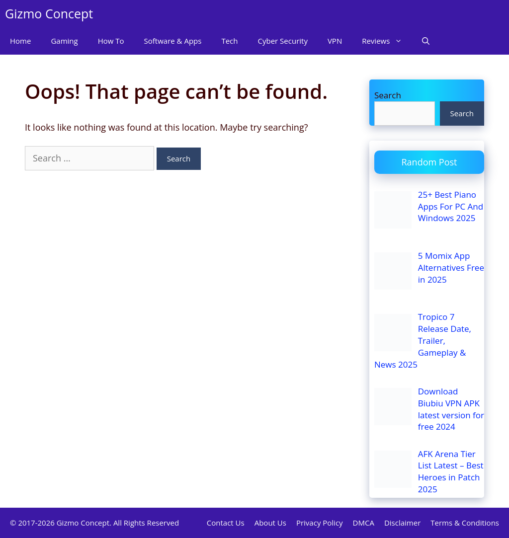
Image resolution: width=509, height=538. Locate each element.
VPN (335, 41)
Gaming (64, 41)
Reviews (387, 41)
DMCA (363, 523)
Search (387, 95)
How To (111, 41)
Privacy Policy (319, 523)
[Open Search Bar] (425, 41)
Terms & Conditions (464, 523)
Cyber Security (283, 41)
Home (20, 41)
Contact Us (226, 523)
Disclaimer (402, 523)
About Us (270, 523)
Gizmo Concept (49, 13)
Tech (229, 41)
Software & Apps (173, 41)
